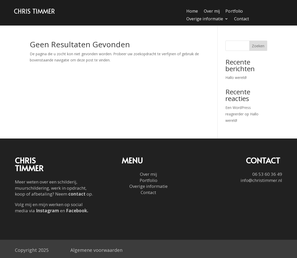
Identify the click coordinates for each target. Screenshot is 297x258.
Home (192, 11)
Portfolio (234, 11)
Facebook (76, 211)
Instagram (47, 211)
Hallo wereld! (236, 77)
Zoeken (258, 45)
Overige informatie (204, 19)
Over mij (212, 11)
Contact (241, 19)
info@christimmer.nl (261, 180)
